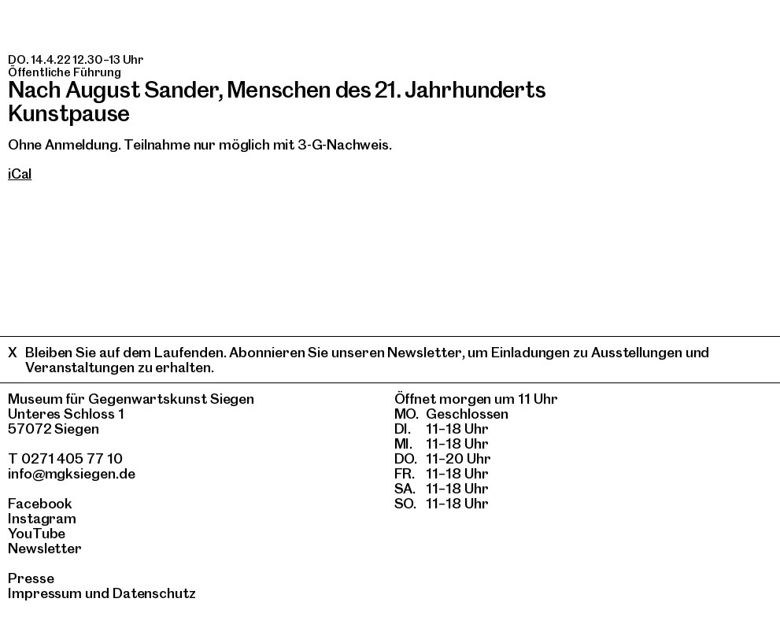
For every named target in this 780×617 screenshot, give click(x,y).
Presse (31, 578)
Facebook (40, 503)
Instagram (42, 518)
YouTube (36, 533)
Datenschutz (154, 593)
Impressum (45, 593)
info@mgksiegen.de (71, 473)
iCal (19, 173)
